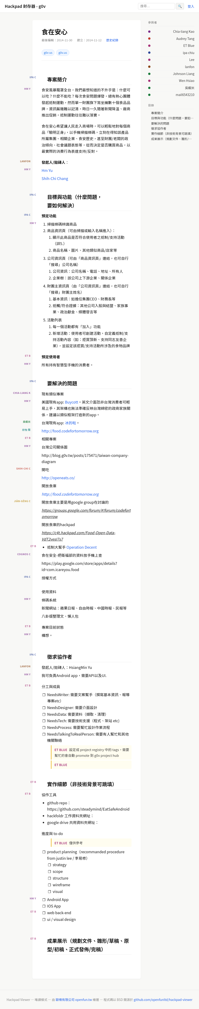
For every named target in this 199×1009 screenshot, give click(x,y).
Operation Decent (82, 547)
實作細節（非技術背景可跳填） (172, 134)
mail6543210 (185, 94)
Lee (191, 59)
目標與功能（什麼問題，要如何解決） (172, 118)
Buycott (71, 402)
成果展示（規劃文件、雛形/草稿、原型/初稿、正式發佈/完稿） (172, 139)
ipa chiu (188, 52)
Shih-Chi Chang (55, 178)
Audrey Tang (185, 38)
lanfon (189, 66)
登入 (191, 6)
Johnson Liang (183, 73)
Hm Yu (47, 170)
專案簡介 (157, 113)
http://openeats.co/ (58, 477)
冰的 (68, 422)
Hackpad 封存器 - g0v (25, 6)
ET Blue (188, 45)
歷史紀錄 (112, 40)
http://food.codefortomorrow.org (70, 431)
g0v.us (62, 53)
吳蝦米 (189, 87)
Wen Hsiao (186, 80)
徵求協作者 (158, 128)
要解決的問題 (160, 123)
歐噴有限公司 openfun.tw (74, 999)
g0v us (48, 53)
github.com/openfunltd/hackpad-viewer (163, 999)
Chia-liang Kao (183, 31)
